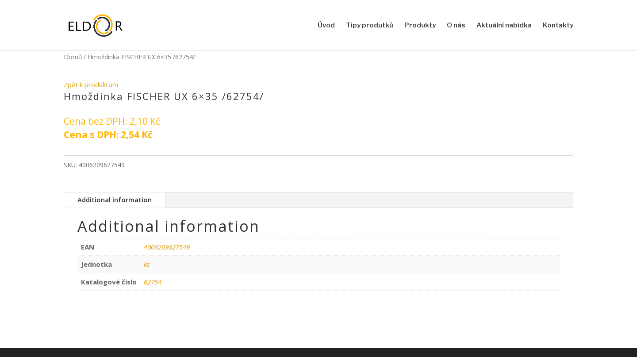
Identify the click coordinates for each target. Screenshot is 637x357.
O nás (456, 25)
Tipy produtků (369, 25)
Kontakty (558, 25)
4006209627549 (167, 246)
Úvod (326, 25)
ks (147, 264)
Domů (73, 57)
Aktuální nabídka (504, 25)
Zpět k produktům (91, 84)
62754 (152, 281)
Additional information (114, 199)
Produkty (420, 25)
